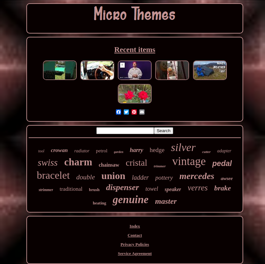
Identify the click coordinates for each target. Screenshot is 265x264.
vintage (189, 161)
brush (94, 189)
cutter (206, 152)
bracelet (53, 175)
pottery (164, 177)
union (113, 175)
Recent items (134, 50)
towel (152, 189)
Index (135, 226)
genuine (130, 199)
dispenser (122, 187)
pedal (222, 163)
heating (99, 203)
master (166, 201)
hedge (157, 149)
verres (198, 187)
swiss (48, 162)
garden (118, 152)
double (85, 177)
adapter (224, 150)
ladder (140, 177)
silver (183, 147)
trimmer (160, 166)
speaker (173, 189)
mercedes (196, 176)
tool (41, 151)
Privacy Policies (134, 244)
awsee (227, 178)
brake (222, 188)
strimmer (46, 190)
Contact (135, 235)
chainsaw (109, 165)
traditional (71, 189)
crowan (59, 150)
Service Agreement (135, 253)
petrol (101, 150)
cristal (136, 163)
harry (136, 150)
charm (78, 162)
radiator (82, 150)
